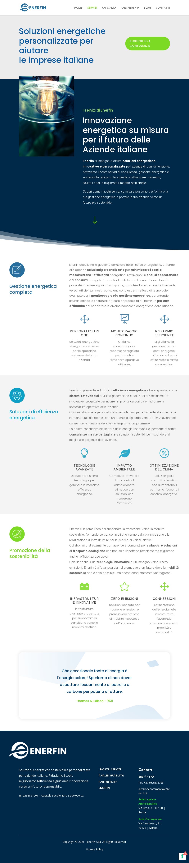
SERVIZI (92, 7)
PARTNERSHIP (130, 7)
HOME (78, 7)
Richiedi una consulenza (140, 43)
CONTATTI (163, 7)
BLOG (147, 7)
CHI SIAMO (109, 7)
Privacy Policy (94, 849)
